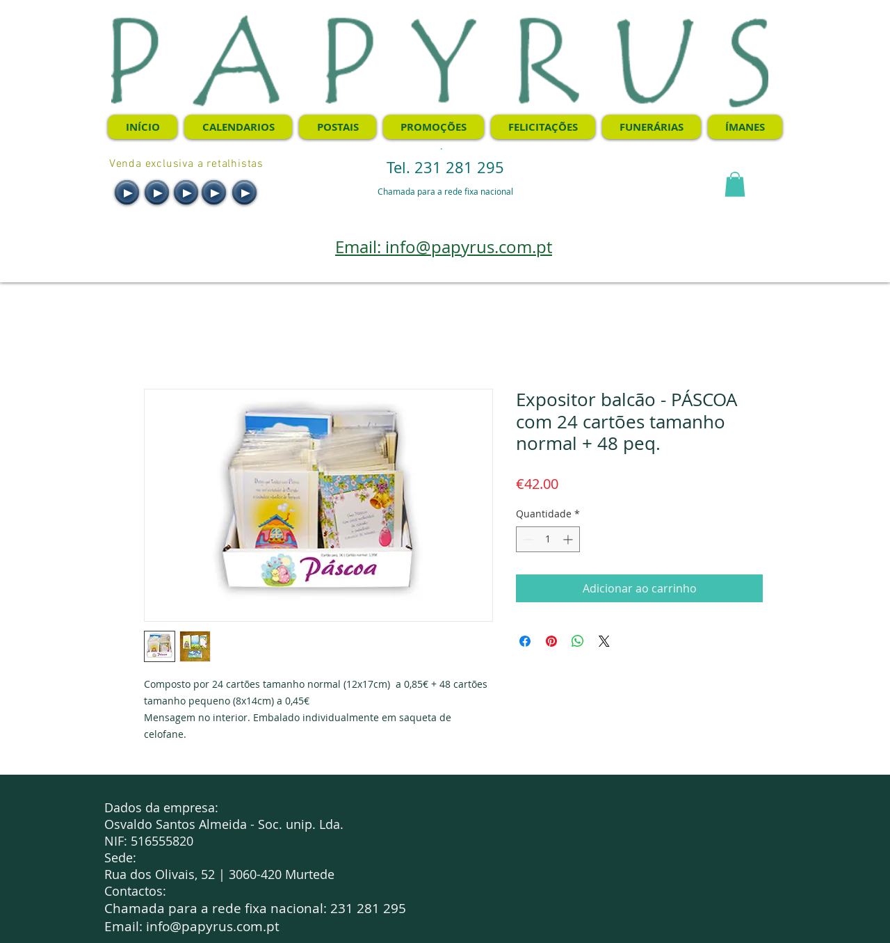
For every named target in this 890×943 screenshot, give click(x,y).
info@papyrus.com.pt (213, 926)
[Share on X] (604, 641)
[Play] (127, 192)
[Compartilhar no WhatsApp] (577, 641)
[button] (735, 184)
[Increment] (569, 539)
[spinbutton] (547, 539)
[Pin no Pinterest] (551, 641)
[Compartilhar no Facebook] (525, 641)
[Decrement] (526, 539)
